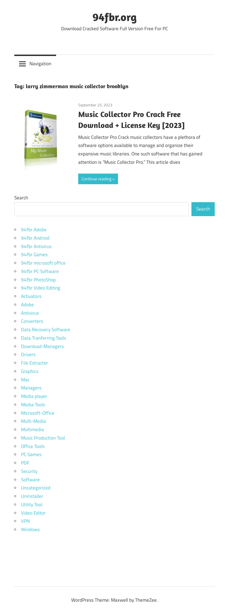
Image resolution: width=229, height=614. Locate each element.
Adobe (27, 304)
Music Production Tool (43, 438)
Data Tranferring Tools (43, 338)
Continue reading (97, 179)
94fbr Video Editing (40, 287)
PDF (25, 462)
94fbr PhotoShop (38, 279)
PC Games (31, 454)
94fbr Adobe (34, 229)
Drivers (28, 354)
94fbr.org (114, 17)
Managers (31, 387)
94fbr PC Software (40, 271)
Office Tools (33, 446)
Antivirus (30, 313)
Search (21, 197)
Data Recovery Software (45, 329)
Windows (30, 529)
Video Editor (33, 513)
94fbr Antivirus (36, 246)
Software (30, 479)
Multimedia (32, 429)
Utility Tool (31, 504)
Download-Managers (42, 346)
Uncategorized (35, 487)
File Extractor (34, 362)
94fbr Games (34, 254)
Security (29, 471)
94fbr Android (35, 238)
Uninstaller (32, 496)
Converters (32, 321)
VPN (25, 521)
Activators (31, 296)
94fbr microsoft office (43, 263)
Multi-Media (33, 421)
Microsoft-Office (37, 413)
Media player (34, 396)
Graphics (29, 371)
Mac (25, 379)
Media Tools (33, 404)
